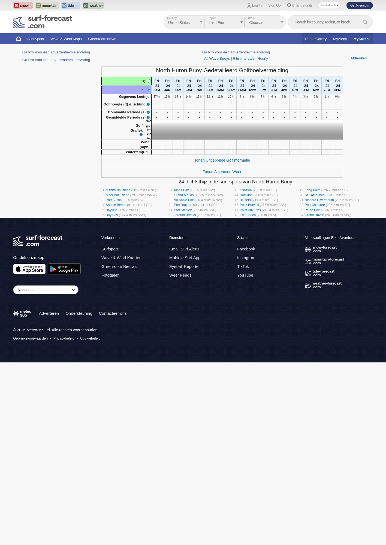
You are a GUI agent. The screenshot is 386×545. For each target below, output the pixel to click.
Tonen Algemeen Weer (222, 171)
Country (172, 18)
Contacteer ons (113, 332)
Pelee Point (313, 210)
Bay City (112, 215)
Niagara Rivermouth (319, 200)
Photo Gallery (316, 39)
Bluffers (245, 200)
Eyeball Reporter (184, 285)
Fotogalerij (110, 294)
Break (251, 18)
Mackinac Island (117, 195)
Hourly (262, 58)
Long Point (312, 190)
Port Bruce (181, 205)
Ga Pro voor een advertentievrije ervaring (56, 52)
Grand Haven (314, 215)
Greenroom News (102, 39)
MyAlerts (340, 39)
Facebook (246, 268)
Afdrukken (359, 58)
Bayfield (111, 210)
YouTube (245, 294)
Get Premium (359, 5)
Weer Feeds (180, 294)
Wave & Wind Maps (66, 39)
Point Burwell (249, 205)
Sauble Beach (116, 205)
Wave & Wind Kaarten (121, 276)
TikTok (243, 285)
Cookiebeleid (90, 357)
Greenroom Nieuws (119, 285)
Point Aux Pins (250, 210)
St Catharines (315, 195)
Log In (257, 5)
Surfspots (110, 268)
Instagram (246, 276)
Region (212, 18)
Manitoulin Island (118, 190)
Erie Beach (248, 215)
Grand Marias (184, 195)
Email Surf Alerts (184, 268)
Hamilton (246, 195)
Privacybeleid (63, 357)
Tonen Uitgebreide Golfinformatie (222, 160)
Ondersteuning (78, 332)
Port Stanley (183, 210)
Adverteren (49, 332)
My (362, 39)
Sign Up (274, 5)
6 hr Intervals (243, 58)
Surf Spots (35, 39)
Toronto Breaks (185, 215)
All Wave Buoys (217, 58)
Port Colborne (315, 205)
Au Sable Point (184, 200)
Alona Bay (181, 190)
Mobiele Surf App (184, 276)
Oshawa (246, 190)
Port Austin (114, 200)
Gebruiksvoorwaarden (30, 357)
